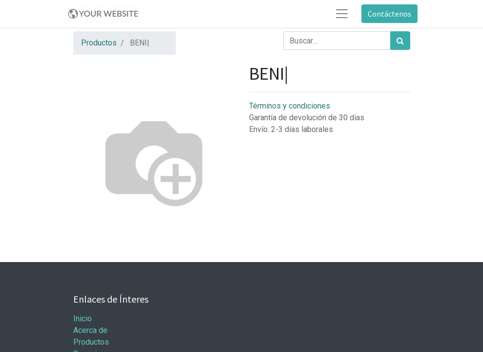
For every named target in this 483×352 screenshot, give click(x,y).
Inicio (82, 318)
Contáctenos (389, 14)
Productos (99, 42)
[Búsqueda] (400, 40)
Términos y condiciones (289, 105)
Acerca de (90, 330)
